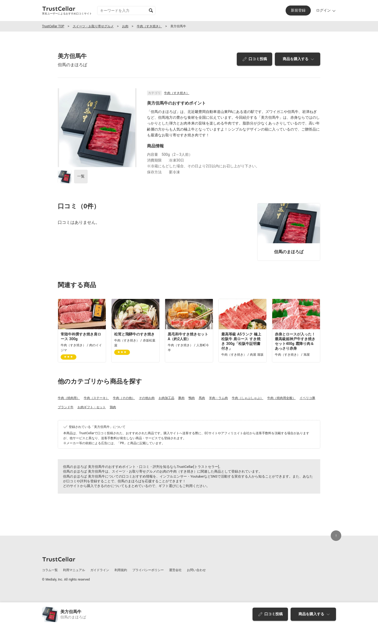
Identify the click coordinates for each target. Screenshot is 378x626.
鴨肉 (191, 398)
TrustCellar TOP (53, 26)
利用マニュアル (74, 570)
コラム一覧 (50, 570)
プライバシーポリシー (148, 570)
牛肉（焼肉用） (69, 398)
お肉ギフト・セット (91, 407)
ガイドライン (99, 570)
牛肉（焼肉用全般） (281, 398)
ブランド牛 (66, 407)
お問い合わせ (196, 570)
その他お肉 (147, 398)
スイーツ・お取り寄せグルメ (93, 26)
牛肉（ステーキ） (96, 398)
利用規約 (120, 570)
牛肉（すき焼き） (149, 26)
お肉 (125, 26)
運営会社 (175, 570)
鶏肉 (113, 407)
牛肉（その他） (124, 398)
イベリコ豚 (307, 398)
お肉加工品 (166, 398)
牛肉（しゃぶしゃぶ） (247, 398)
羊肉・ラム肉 (218, 398)
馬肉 (202, 398)
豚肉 (181, 398)
